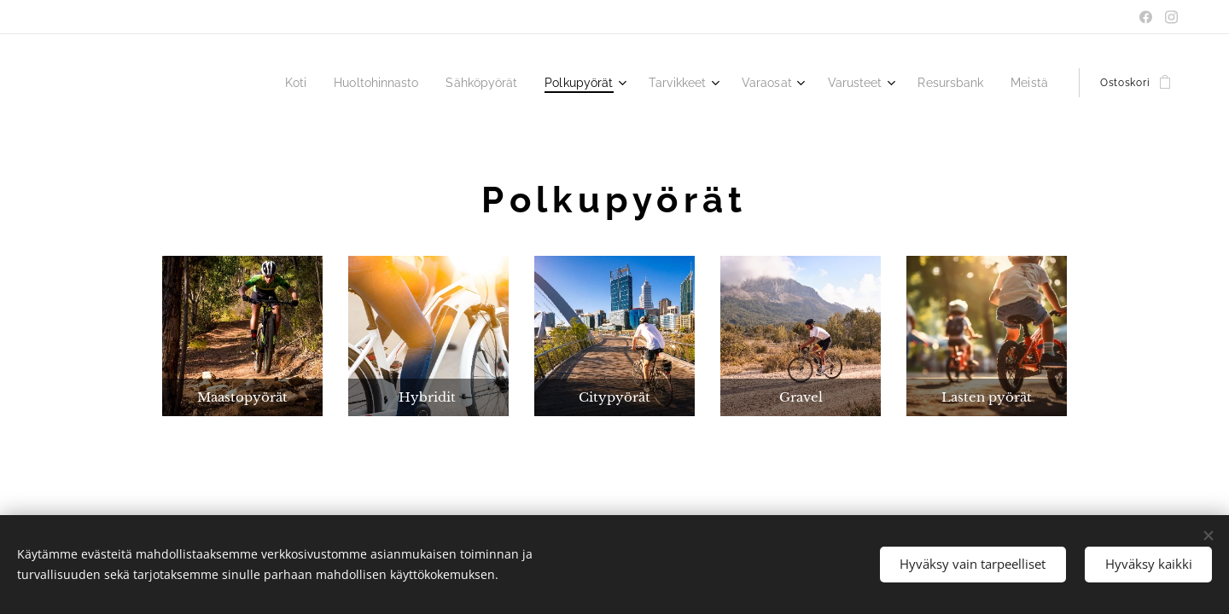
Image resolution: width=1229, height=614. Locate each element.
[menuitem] (329, 82)
